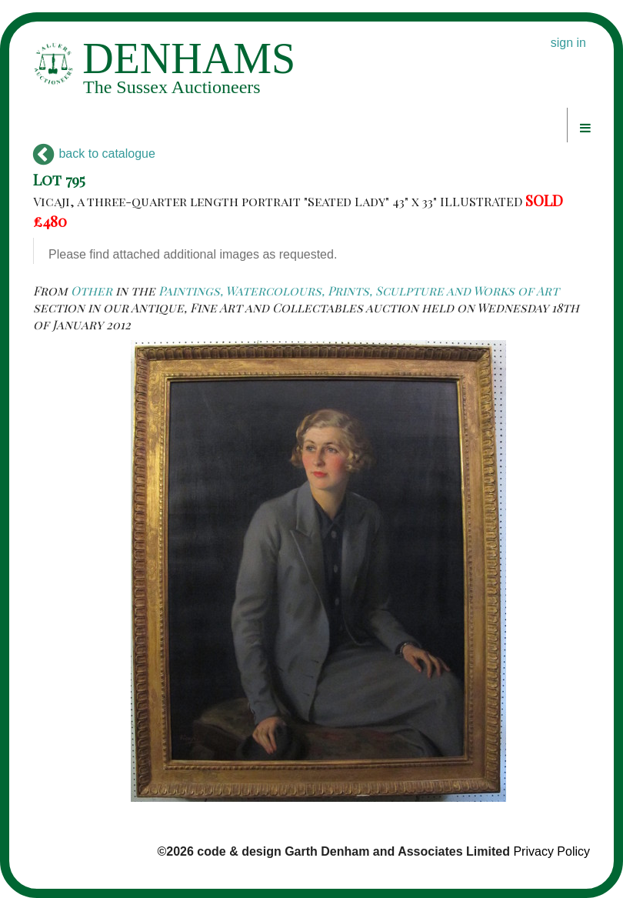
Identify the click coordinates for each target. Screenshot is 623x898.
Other (91, 290)
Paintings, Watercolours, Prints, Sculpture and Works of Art (358, 290)
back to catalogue (94, 153)
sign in (568, 42)
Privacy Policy (551, 851)
